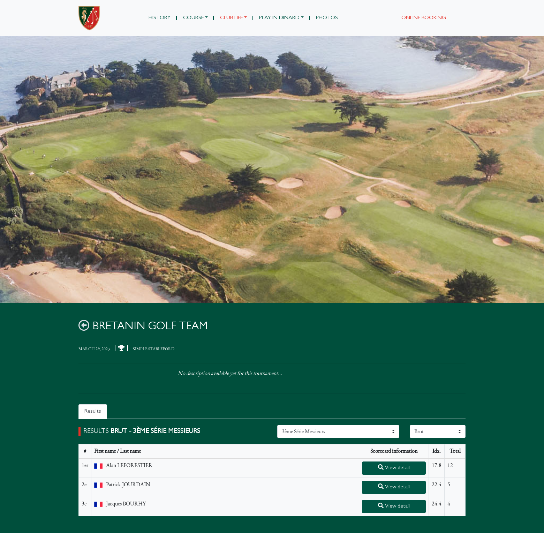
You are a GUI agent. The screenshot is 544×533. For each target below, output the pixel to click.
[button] (195, 18)
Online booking (423, 18)
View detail (394, 467)
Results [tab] (92, 411)
